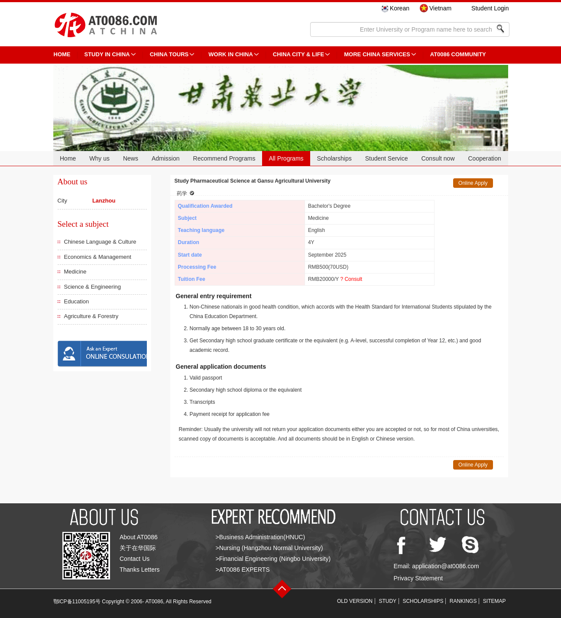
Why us (99, 158)
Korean (399, 8)
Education (76, 301)
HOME (62, 54)
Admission (166, 158)
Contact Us (134, 558)
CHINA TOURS (169, 54)
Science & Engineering (92, 286)
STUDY (387, 601)
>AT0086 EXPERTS (243, 569)
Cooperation (484, 158)
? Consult (351, 279)
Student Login (490, 8)
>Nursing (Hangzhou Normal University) (269, 547)
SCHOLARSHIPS (422, 601)
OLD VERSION (355, 601)
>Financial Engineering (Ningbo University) (273, 558)
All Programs (286, 158)
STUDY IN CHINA (107, 54)
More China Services (377, 54)
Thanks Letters (140, 569)
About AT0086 (139, 537)
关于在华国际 (138, 547)
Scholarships (334, 158)
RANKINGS (463, 601)
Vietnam (440, 8)
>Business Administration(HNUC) (260, 537)
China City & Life (298, 54)
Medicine (75, 271)
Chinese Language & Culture (100, 241)
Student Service (386, 158)
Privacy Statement (418, 578)
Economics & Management (97, 257)
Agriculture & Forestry (91, 316)
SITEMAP (494, 601)
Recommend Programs (224, 158)
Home (68, 158)
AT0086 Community (458, 54)
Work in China (230, 54)
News (130, 158)
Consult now (437, 158)
